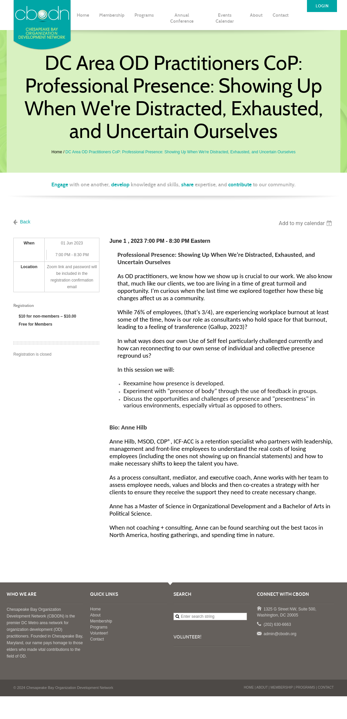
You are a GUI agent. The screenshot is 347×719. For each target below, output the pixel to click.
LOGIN (322, 6)
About (95, 615)
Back (25, 221)
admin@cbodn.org (259, 633)
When (29, 243)
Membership (101, 621)
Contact (97, 639)
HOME (249, 687)
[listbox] (306, 223)
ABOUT (262, 687)
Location (29, 266)
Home (56, 152)
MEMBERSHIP (282, 687)
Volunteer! (99, 633)
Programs (98, 627)
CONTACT (326, 687)
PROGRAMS (305, 687)
